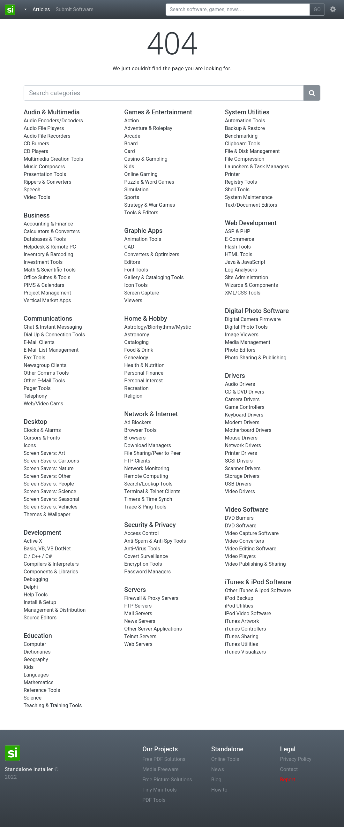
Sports (131, 197)
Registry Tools (241, 182)
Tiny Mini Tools (159, 790)
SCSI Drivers (239, 461)
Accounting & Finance (48, 224)
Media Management (247, 342)
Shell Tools (237, 190)
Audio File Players (44, 128)
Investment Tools (43, 262)
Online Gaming (140, 174)
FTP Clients (137, 461)
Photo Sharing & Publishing (256, 358)
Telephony (35, 396)
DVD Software (241, 526)
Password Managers (147, 572)
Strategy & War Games (149, 205)
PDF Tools (153, 800)
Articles (42, 8)
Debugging (36, 579)
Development (42, 532)
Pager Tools (37, 388)
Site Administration (246, 277)
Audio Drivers (240, 384)
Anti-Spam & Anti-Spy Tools (155, 541)
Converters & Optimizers (151, 254)
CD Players (36, 151)
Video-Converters (244, 541)
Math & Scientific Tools (50, 270)
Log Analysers (241, 270)
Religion (133, 396)
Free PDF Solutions (163, 759)
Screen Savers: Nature (49, 468)
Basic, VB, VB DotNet (47, 549)
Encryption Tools (143, 564)
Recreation (136, 388)
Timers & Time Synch (148, 499)
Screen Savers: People (49, 484)
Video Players (240, 556)
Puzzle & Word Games (149, 182)
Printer (232, 174)
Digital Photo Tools (246, 327)
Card (129, 151)
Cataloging (136, 342)
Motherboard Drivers (248, 430)
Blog (216, 780)
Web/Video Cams (43, 404)
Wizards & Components (251, 285)
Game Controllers (245, 407)
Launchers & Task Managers (257, 167)
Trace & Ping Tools (145, 507)
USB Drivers (238, 484)
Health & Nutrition (144, 365)
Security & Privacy (150, 525)
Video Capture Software (252, 533)
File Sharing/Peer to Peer (152, 453)
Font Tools (136, 270)
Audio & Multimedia (52, 112)
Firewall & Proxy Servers (151, 598)
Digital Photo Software (257, 311)
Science (32, 698)
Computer (35, 644)
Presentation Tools (45, 174)
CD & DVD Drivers (244, 392)
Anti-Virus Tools (142, 549)
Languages (36, 675)
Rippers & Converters (47, 182)
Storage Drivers (242, 476)
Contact (289, 769)
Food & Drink (138, 350)
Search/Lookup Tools (148, 484)
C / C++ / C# (38, 556)
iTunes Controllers (245, 629)
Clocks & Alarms (42, 430)
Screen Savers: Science (50, 491)
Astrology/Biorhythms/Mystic (157, 327)
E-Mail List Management (51, 350)
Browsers (135, 438)
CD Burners (36, 144)
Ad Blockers (137, 422)
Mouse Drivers (241, 438)
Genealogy (136, 358)
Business (37, 215)
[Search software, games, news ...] (238, 10)
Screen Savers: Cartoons (51, 461)
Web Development (251, 223)
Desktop (35, 421)
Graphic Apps (143, 230)
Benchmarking (241, 136)
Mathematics (39, 682)
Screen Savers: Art (44, 453)
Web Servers (138, 644)
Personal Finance (143, 373)
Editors (132, 262)
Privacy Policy (295, 759)
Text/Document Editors (251, 205)
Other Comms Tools (46, 373)
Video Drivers (240, 491)
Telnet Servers (140, 636)
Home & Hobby (145, 318)
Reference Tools (42, 690)
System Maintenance (249, 197)
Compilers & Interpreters (51, 564)
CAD (129, 247)
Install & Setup (40, 602)
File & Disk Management (252, 151)
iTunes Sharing (241, 636)
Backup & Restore (245, 128)
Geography (36, 659)
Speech (32, 190)
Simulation (136, 190)
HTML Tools (238, 254)
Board (131, 144)
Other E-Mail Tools (44, 381)
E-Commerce (239, 239)
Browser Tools (140, 430)
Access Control (141, 533)
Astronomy (136, 335)
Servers (135, 589)
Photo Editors (240, 350)
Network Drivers (243, 445)
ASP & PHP (238, 231)
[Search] (164, 93)
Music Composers (44, 167)
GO (317, 9)
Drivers (235, 375)
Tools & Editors (141, 213)
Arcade (132, 136)
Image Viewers (241, 335)
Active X (33, 541)
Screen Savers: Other (47, 476)
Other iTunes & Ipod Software (258, 590)
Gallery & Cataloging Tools (153, 277)
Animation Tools (142, 239)
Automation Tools (245, 121)
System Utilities (247, 112)
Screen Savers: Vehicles (51, 507)
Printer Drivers (241, 453)
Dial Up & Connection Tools (54, 335)
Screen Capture (141, 293)
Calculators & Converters (52, 231)
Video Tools (37, 197)
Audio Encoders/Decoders (53, 121)
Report (287, 780)
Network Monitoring (146, 468)
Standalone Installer (29, 769)
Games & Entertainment (158, 112)
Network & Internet (151, 414)
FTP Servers (138, 606)
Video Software (247, 509)
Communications (48, 318)
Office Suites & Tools (47, 277)
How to (219, 790)
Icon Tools (136, 285)
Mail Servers (138, 613)
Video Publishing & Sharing (255, 564)
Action (131, 121)
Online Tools (225, 759)
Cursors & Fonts (42, 438)
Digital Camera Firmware (253, 319)
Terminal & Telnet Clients (152, 491)
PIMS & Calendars (44, 285)
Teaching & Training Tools (53, 705)
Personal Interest (143, 381)
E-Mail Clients (39, 342)
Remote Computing (146, 476)
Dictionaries (37, 652)
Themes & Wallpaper (47, 514)
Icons (30, 445)
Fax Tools (34, 358)
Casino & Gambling (145, 159)
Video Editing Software (250, 549)
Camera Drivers (242, 399)
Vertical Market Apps (47, 300)
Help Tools (36, 595)
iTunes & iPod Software (258, 582)
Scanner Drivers (243, 468)
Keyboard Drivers (244, 415)
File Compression (245, 159)
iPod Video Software (248, 613)
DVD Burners (239, 518)
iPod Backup (239, 598)
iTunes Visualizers (245, 652)
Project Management (47, 293)
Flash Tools (238, 247)
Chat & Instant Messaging (53, 327)
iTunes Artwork (242, 621)
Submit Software (74, 9)
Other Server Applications (153, 629)
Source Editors (40, 618)
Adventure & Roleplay (148, 128)
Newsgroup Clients (45, 365)
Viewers (133, 300)
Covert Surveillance (146, 556)
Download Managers (147, 445)
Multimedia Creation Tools (53, 159)
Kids (29, 667)
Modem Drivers (242, 422)
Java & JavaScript (245, 262)
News (217, 769)
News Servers (139, 621)
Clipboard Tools (242, 144)
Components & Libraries (51, 572)
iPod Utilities (239, 606)
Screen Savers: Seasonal (51, 499)
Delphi (31, 587)
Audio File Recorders (47, 136)
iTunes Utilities (241, 644)
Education (38, 635)
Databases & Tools (45, 239)
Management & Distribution (55, 610)
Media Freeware (160, 769)
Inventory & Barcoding (48, 254)
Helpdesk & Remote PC (50, 247)
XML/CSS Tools (242, 293)
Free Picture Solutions (167, 780)
